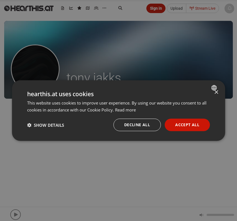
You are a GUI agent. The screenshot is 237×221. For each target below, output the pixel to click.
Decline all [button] (137, 124)
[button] (45, 125)
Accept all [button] (187, 124)
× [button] (216, 92)
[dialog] (118, 110)
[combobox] (214, 87)
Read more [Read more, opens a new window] (125, 109)
